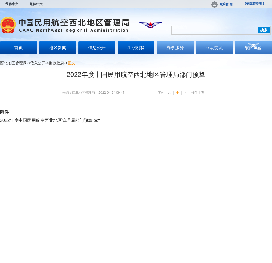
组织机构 (136, 47)
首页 (18, 47)
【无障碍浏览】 (254, 4)
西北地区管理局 (13, 63)
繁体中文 (36, 4)
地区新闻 (57, 47)
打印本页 (197, 93)
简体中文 (11, 4)
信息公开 (97, 47)
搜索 (263, 30)
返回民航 (253, 48)
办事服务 (175, 47)
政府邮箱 (222, 4)
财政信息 (56, 63)
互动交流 (214, 47)
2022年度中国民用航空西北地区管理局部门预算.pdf (50, 120)
